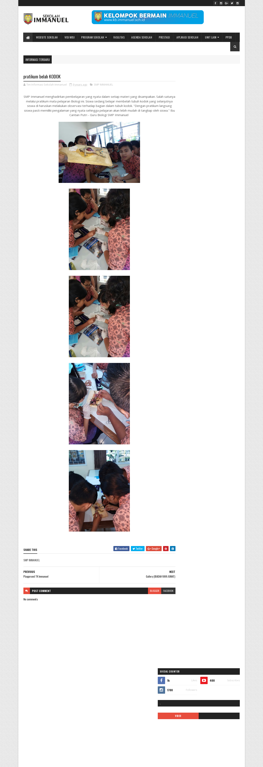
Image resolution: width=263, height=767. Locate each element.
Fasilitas (119, 37)
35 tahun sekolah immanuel (190, 230)
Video (198, 352)
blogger (146, 591)
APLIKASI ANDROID (186, 238)
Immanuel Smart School (214, 266)
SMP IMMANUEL (103, 85)
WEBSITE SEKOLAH (47, 37)
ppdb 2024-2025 (185, 323)
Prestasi (164, 37)
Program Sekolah (92, 37)
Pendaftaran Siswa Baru (212, 302)
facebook (160, 591)
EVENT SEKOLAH (202, 252)
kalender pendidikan (187, 280)
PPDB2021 (221, 323)
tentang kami (223, 344)
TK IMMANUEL (183, 352)
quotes (215, 330)
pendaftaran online (186, 302)
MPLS (200, 295)
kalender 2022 (220, 273)
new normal (213, 295)
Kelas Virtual (196, 287)
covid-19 (220, 245)
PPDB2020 (205, 323)
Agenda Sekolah (142, 37)
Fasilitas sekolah (223, 252)
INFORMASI (182, 273)
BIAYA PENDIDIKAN (186, 245)
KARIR (205, 280)
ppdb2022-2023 (185, 330)
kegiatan (181, 287)
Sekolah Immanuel (44, 761)
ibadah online (206, 259)
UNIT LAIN (211, 37)
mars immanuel (184, 295)
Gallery (191, 259)
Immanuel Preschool (187, 266)
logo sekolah (214, 287)
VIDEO (191, 120)
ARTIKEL (204, 238)
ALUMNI (212, 230)
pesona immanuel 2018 (188, 316)
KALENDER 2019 (200, 273)
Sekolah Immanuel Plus (207, 337)
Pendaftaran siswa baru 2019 (191, 309)
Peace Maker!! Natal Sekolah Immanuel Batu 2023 (201, 687)
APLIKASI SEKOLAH (187, 37)
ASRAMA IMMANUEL (222, 238)
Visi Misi (70, 37)
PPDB (229, 37)
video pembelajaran (215, 352)
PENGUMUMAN (217, 309)
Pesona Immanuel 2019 (216, 316)
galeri (180, 259)
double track (183, 252)
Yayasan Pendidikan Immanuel (192, 359)
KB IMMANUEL (219, 280)
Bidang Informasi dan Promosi (85, 761)
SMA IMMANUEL (184, 344)
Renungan (228, 330)
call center (205, 245)
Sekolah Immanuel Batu (196, 208)
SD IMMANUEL (183, 337)
